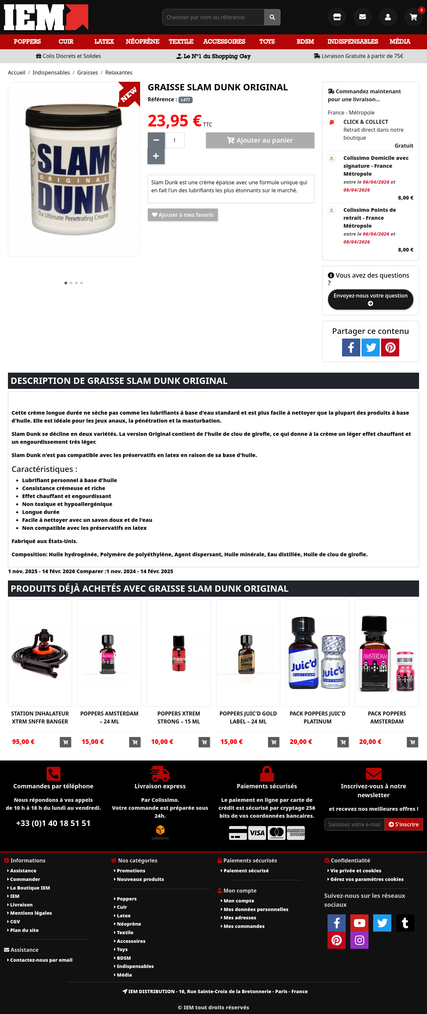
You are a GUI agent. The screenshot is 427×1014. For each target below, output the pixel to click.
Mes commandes (243, 926)
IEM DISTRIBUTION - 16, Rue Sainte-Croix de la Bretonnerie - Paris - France (215, 991)
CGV (13, 921)
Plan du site (23, 930)
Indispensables (353, 41)
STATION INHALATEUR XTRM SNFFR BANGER (40, 717)
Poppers (27, 41)
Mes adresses (238, 917)
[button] (65, 283)
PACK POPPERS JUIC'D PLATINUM (318, 717)
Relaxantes (119, 72)
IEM (13, 896)
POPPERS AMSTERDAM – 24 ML (109, 717)
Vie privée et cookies (354, 870)
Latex (104, 41)
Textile (181, 41)
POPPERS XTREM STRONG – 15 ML (178, 717)
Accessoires (224, 41)
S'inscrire (404, 824)
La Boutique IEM (28, 888)
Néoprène (142, 41)
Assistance (21, 870)
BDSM (305, 41)
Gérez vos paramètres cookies (366, 879)
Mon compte (237, 901)
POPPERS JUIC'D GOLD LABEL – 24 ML (248, 717)
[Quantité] (175, 140)
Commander (23, 879)
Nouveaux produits (139, 879)
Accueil (16, 72)
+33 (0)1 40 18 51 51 (53, 822)
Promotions (129, 870)
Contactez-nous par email (39, 960)
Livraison (20, 904)
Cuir (65, 41)
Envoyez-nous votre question (370, 299)
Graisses (87, 72)
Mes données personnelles (255, 909)
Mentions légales (29, 913)
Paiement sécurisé (245, 870)
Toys (267, 41)
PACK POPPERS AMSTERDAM (387, 717)
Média (400, 41)
